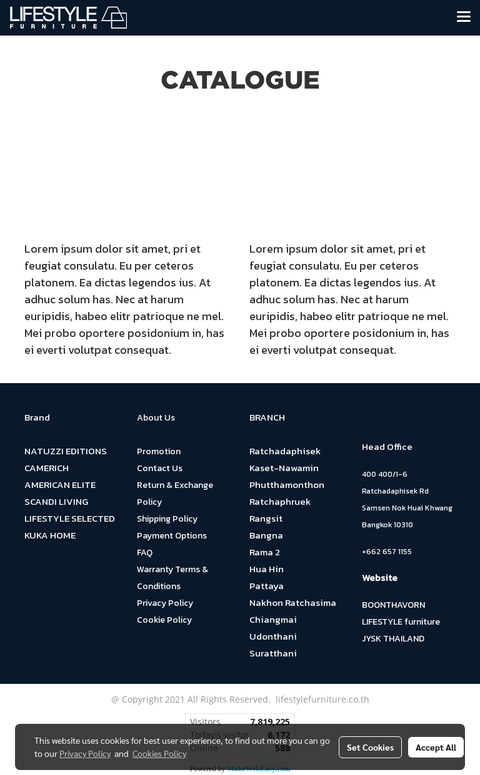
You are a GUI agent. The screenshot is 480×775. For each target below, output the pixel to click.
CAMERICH (46, 468)
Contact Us (159, 468)
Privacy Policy (165, 603)
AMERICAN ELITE (60, 484)
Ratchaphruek (280, 501)
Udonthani (273, 636)
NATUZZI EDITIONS (65, 451)
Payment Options (172, 535)
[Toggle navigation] (464, 17)
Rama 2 (264, 552)
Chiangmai (273, 619)
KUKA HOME (50, 535)
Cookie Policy (164, 619)
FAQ (144, 552)
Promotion (159, 451)
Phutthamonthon (286, 484)
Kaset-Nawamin (284, 468)
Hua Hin (266, 569)
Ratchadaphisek (285, 451)
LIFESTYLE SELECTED (69, 518)
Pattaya (266, 585)
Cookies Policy (159, 753)
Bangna (266, 535)
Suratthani (273, 653)
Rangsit (265, 518)
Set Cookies (370, 747)
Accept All (436, 747)
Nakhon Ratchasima (292, 602)
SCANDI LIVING (56, 501)
